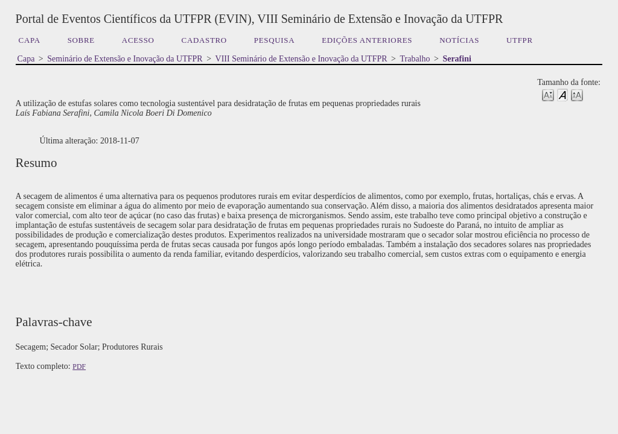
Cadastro (204, 40)
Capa (29, 40)
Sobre (81, 40)
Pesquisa (274, 40)
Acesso (138, 40)
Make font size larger (577, 94)
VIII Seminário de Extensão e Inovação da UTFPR (301, 58)
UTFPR (519, 40)
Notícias (459, 40)
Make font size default (562, 94)
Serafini (456, 58)
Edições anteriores (367, 40)
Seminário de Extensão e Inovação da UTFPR (124, 58)
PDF (79, 366)
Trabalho (415, 58)
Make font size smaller (548, 94)
